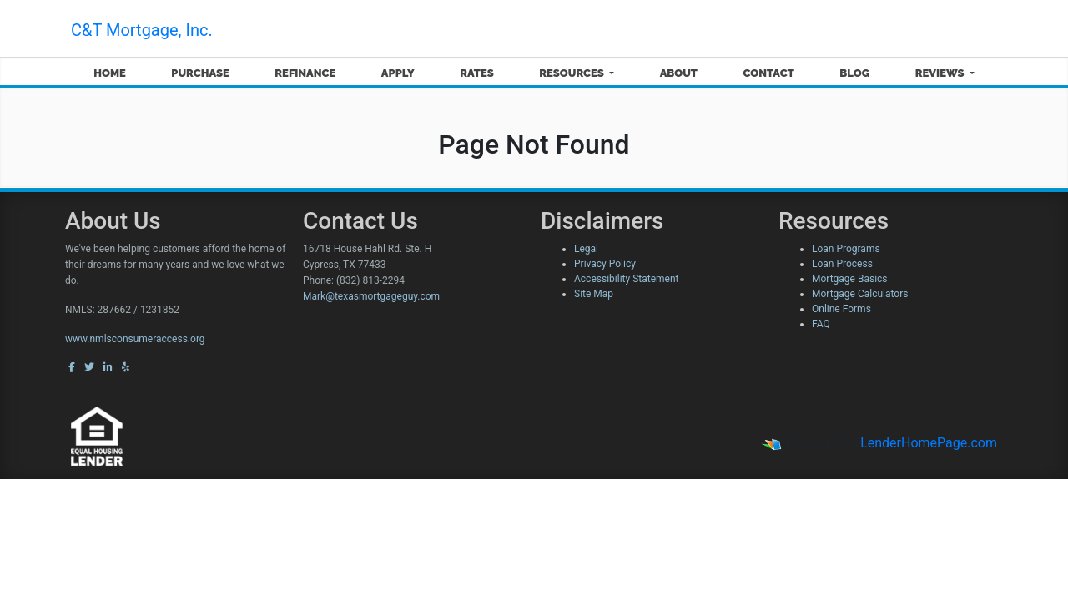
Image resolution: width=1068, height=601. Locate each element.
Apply (398, 73)
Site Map (593, 294)
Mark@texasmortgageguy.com (371, 296)
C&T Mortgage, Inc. (142, 30)
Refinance (305, 73)
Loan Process (842, 264)
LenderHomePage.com (928, 443)
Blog (854, 73)
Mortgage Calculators (860, 294)
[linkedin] (108, 367)
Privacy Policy (605, 264)
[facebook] (71, 367)
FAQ (821, 324)
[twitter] (89, 367)
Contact (768, 73)
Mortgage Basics (850, 279)
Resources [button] (573, 73)
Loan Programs (846, 249)
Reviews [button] (941, 73)
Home (109, 73)
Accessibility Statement (626, 279)
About (679, 73)
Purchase (200, 73)
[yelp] (125, 367)
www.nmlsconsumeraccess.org (135, 339)
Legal (586, 249)
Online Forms (841, 309)
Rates (477, 73)
